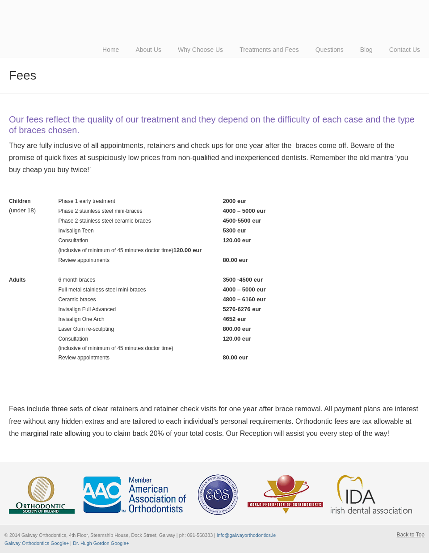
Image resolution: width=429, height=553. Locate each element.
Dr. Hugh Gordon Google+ (101, 543)
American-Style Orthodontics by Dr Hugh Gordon (134, 7)
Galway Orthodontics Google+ (36, 543)
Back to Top (411, 535)
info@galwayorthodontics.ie (246, 535)
